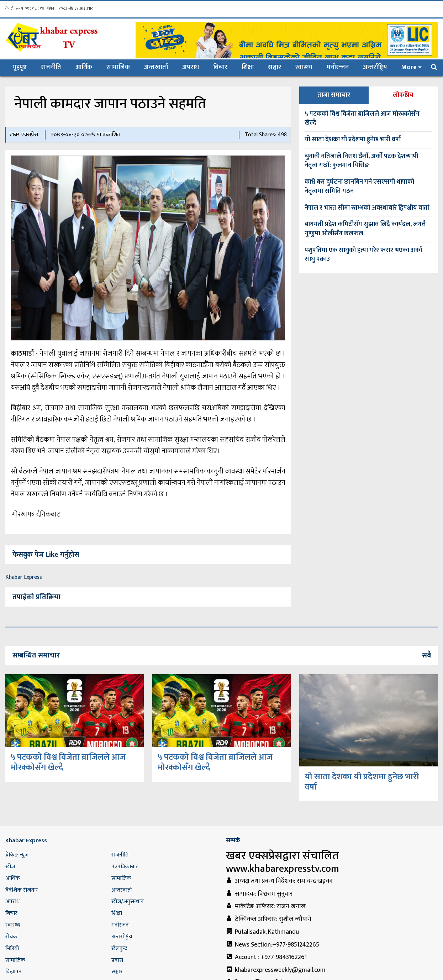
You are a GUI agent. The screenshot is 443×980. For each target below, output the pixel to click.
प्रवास (117, 960)
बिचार (220, 67)
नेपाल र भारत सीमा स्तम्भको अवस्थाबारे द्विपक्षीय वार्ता (367, 208)
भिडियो (12, 948)
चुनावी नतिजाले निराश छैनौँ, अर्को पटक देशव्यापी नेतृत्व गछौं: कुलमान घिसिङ (361, 161)
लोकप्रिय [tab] (403, 95)
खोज (10, 866)
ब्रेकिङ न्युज (16, 855)
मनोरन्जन (338, 67)
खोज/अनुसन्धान (127, 901)
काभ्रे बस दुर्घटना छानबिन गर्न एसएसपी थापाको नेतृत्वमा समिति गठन (359, 186)
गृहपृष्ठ (23, 67)
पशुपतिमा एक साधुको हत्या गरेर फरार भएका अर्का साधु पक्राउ (363, 255)
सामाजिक (118, 67)
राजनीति (51, 67)
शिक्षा (248, 67)
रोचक (11, 937)
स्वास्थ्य (303, 67)
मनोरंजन (120, 925)
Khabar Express (23, 577)
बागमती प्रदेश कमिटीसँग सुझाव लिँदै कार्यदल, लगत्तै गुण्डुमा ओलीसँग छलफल (365, 229)
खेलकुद (119, 948)
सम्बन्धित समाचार (36, 655)
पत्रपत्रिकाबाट (124, 866)
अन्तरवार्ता (156, 67)
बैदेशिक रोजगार (21, 890)
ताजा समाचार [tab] (333, 95)
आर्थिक (83, 67)
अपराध (190, 67)
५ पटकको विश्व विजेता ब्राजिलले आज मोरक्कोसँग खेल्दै (362, 119)
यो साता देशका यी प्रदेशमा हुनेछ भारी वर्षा (353, 139)
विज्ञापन (13, 971)
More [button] (409, 67)
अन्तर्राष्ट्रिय (375, 67)
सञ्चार (274, 67)
